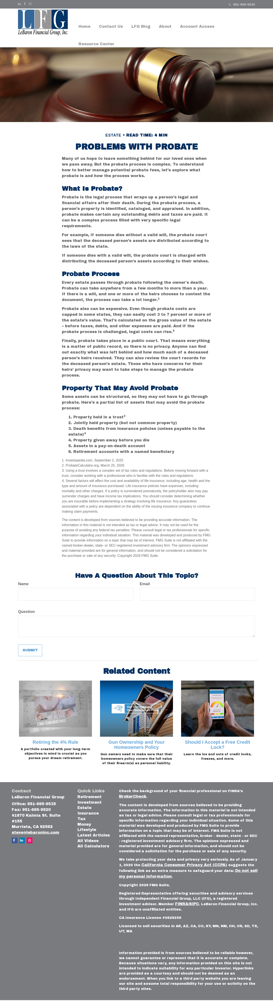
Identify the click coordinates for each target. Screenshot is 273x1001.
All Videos (88, 842)
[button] (111, 19)
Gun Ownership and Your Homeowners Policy (136, 745)
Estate (84, 809)
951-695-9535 (242, 4)
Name (23, 585)
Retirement (89, 798)
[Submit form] (30, 651)
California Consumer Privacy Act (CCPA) (184, 866)
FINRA (181, 905)
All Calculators (93, 847)
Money (84, 825)
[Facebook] (25, 4)
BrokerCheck (132, 797)
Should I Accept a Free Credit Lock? (217, 745)
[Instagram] (30, 4)
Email (145, 585)
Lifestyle (86, 831)
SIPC (194, 905)
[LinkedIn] (19, 4)
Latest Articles (93, 836)
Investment (89, 803)
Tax (81, 820)
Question (26, 613)
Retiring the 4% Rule (55, 743)
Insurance (88, 814)
